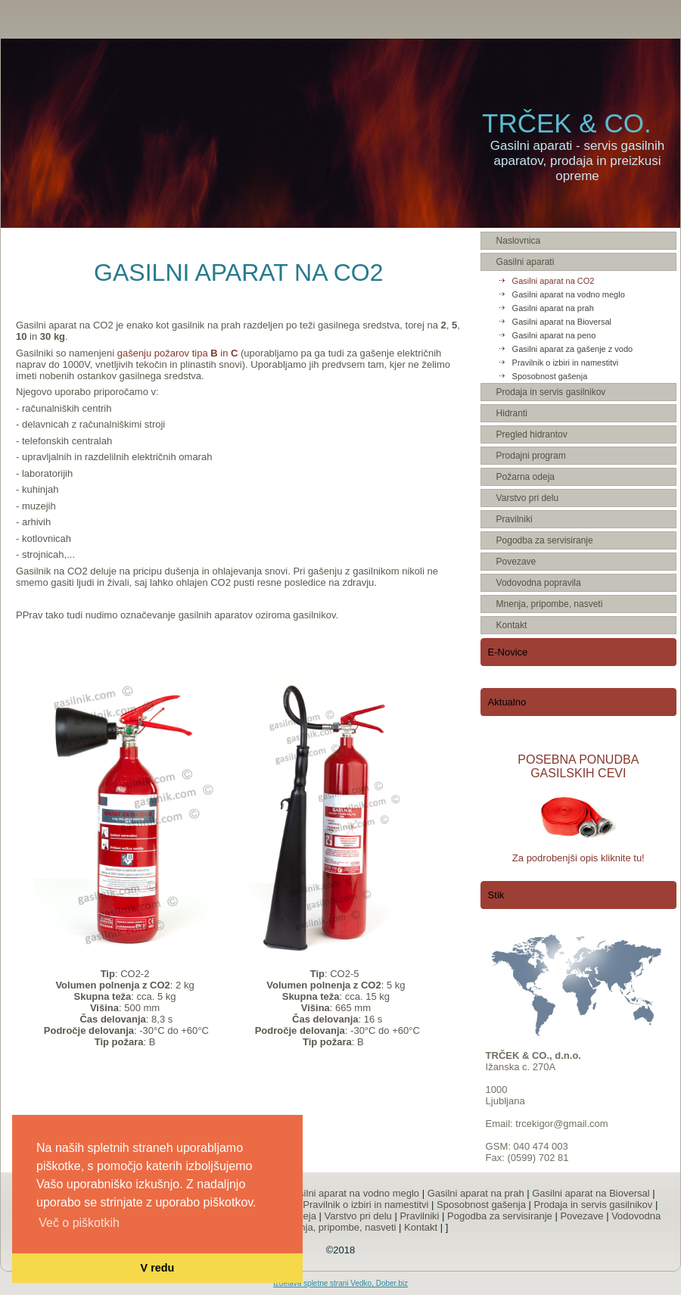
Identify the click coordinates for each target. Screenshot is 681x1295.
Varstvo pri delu (357, 1216)
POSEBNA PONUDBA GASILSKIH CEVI (578, 766)
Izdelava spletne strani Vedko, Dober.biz (340, 1283)
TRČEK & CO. (566, 123)
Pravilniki (419, 1216)
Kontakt (420, 1227)
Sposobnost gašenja (550, 376)
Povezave (581, 1216)
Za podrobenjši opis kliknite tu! (578, 858)
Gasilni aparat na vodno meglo (568, 294)
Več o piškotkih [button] (79, 1222)
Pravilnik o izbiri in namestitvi (565, 362)
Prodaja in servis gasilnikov (593, 1204)
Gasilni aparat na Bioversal (561, 321)
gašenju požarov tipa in (179, 353)
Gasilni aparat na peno (554, 335)
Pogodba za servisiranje (499, 1216)
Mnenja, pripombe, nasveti (338, 1227)
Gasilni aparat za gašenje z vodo (572, 348)
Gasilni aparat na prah (553, 308)
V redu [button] (158, 1268)
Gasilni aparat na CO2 (553, 280)
